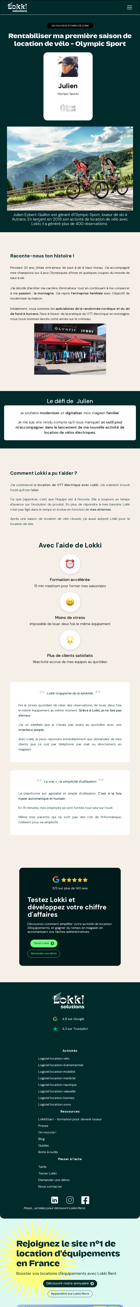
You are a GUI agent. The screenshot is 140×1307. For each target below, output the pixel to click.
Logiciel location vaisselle (57, 1091)
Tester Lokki (47, 1173)
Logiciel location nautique (57, 1085)
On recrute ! (47, 1132)
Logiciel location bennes (56, 1098)
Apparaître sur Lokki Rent (70, 1294)
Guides (43, 1145)
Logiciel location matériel (56, 1078)
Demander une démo (44, 954)
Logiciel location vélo (53, 1058)
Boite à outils (48, 1152)
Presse (43, 1126)
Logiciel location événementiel (60, 1065)
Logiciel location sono (54, 1104)
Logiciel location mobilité (56, 1071)
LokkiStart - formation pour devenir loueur (70, 1119)
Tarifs (42, 1167)
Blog (41, 1139)
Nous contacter (50, 1186)
